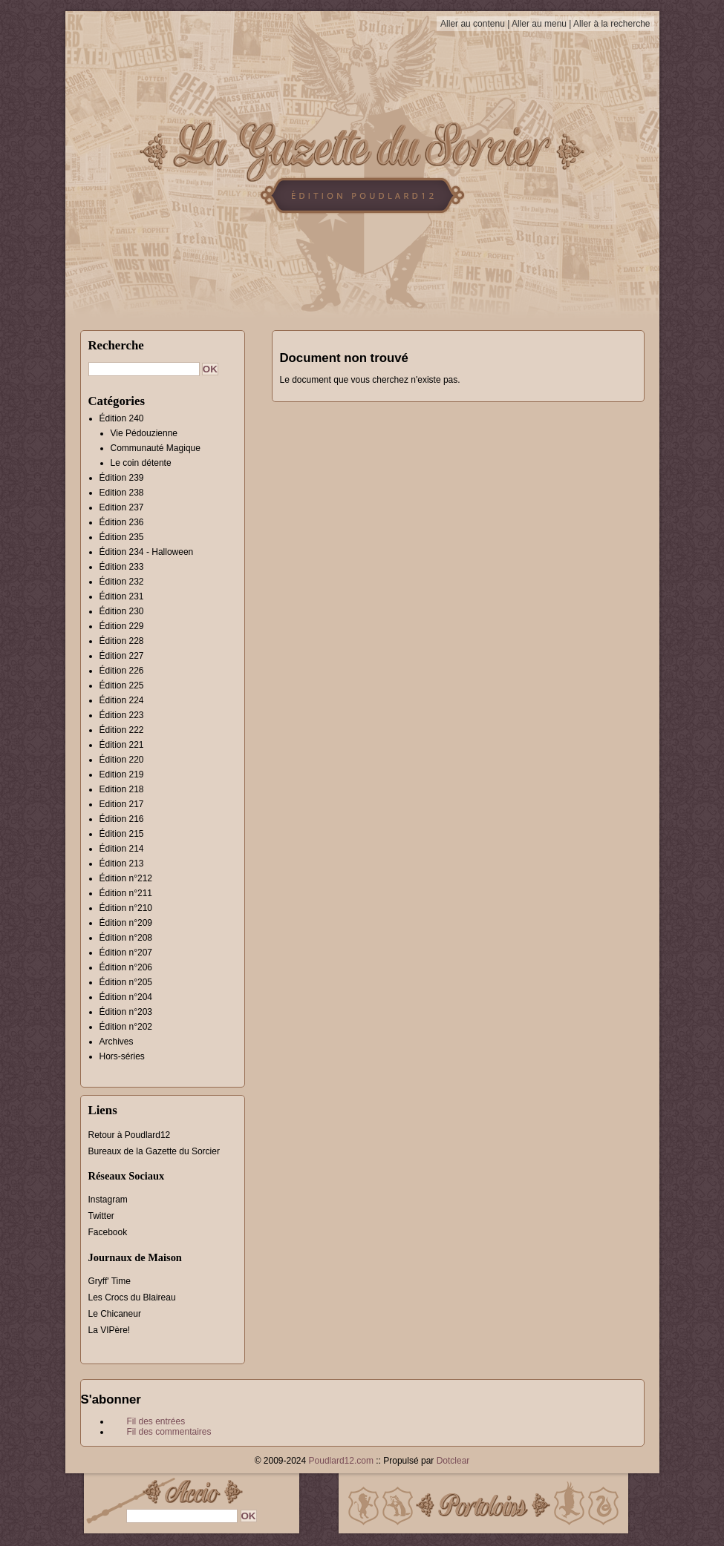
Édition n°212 (126, 878)
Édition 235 (122, 537)
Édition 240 (122, 418)
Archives (117, 1041)
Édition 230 (122, 611)
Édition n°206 (126, 967)
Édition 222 (122, 730)
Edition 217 (122, 804)
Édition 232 (122, 581)
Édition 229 (122, 626)
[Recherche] (144, 369)
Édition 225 (122, 685)
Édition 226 (122, 670)
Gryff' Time (109, 1281)
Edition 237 (122, 507)
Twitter (101, 1216)
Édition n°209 (126, 923)
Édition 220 (122, 759)
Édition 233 (122, 567)
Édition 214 (122, 848)
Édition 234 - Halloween (147, 552)
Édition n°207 (126, 952)
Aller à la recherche (611, 24)
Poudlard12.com (341, 1460)
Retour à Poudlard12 (129, 1135)
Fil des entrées (156, 1421)
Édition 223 (122, 715)
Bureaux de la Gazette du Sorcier (154, 1151)
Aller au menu (539, 24)
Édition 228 (122, 641)
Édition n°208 (126, 937)
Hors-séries (122, 1056)
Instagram (108, 1199)
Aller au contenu (472, 24)
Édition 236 (122, 522)
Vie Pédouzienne (144, 433)
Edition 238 (122, 492)
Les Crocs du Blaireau (132, 1297)
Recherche (116, 345)
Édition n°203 (126, 1012)
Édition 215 (122, 834)
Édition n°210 (126, 908)
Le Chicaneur (114, 1314)
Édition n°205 (126, 982)
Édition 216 (122, 819)
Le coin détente (141, 463)
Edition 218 (122, 789)
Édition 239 (122, 478)
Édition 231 (122, 596)
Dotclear (453, 1460)
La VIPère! (109, 1330)
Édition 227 (122, 656)
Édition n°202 (126, 1027)
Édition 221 (122, 745)
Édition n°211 (126, 893)
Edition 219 (122, 774)
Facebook (108, 1232)
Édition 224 (122, 700)
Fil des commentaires (169, 1432)
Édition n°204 (126, 997)
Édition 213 (122, 863)
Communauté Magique (155, 448)
